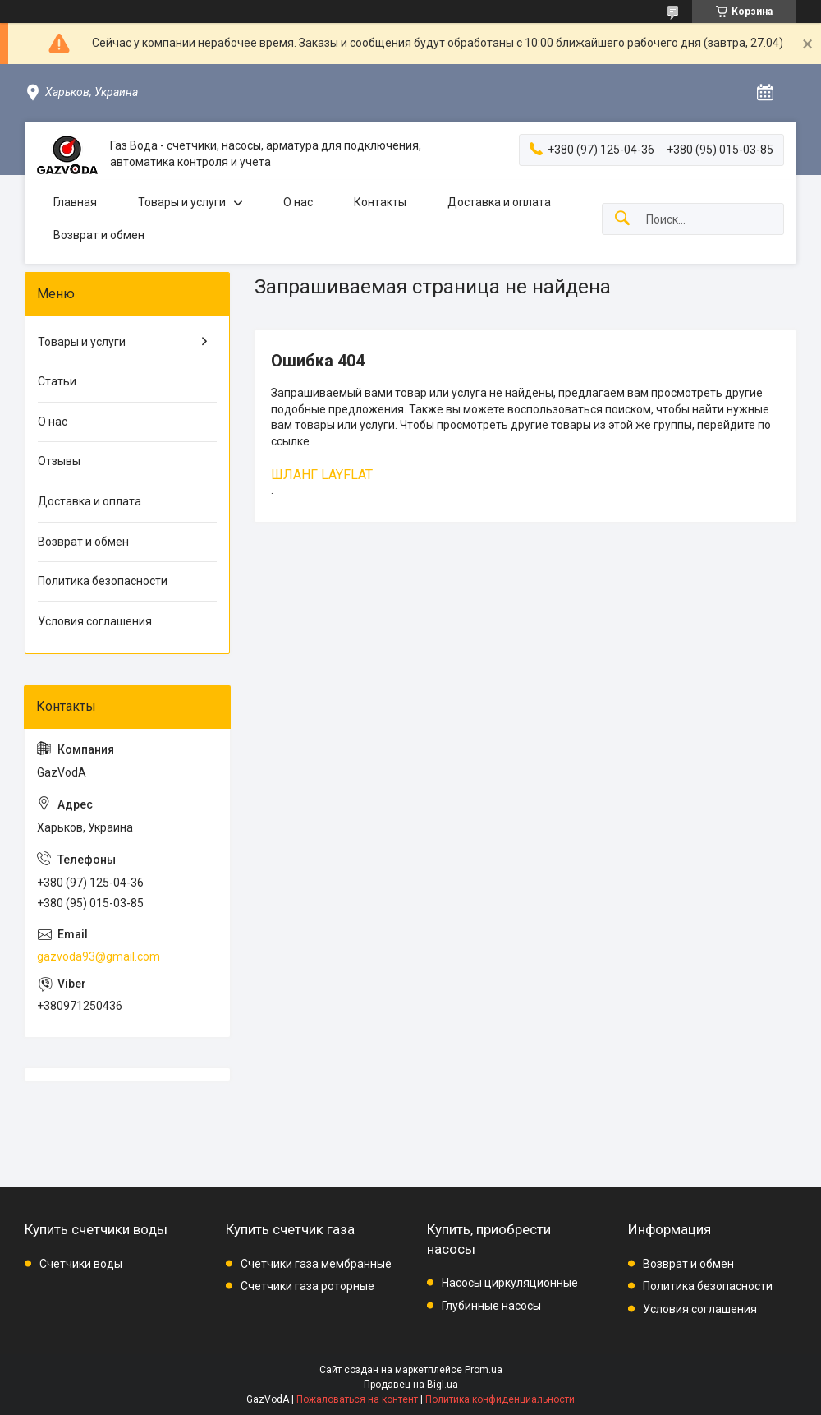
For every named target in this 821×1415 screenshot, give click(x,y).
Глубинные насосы (491, 1305)
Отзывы (59, 461)
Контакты (380, 202)
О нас (298, 202)
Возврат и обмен (98, 235)
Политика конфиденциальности (500, 1399)
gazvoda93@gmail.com (98, 956)
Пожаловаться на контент (357, 1399)
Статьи (57, 381)
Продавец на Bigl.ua (411, 1384)
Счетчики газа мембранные (316, 1263)
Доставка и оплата (499, 202)
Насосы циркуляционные (510, 1282)
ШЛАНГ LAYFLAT (322, 474)
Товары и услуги (182, 202)
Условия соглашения (95, 621)
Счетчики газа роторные (307, 1286)
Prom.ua (483, 1370)
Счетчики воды (80, 1263)
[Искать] (622, 219)
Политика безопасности (102, 581)
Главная (75, 202)
